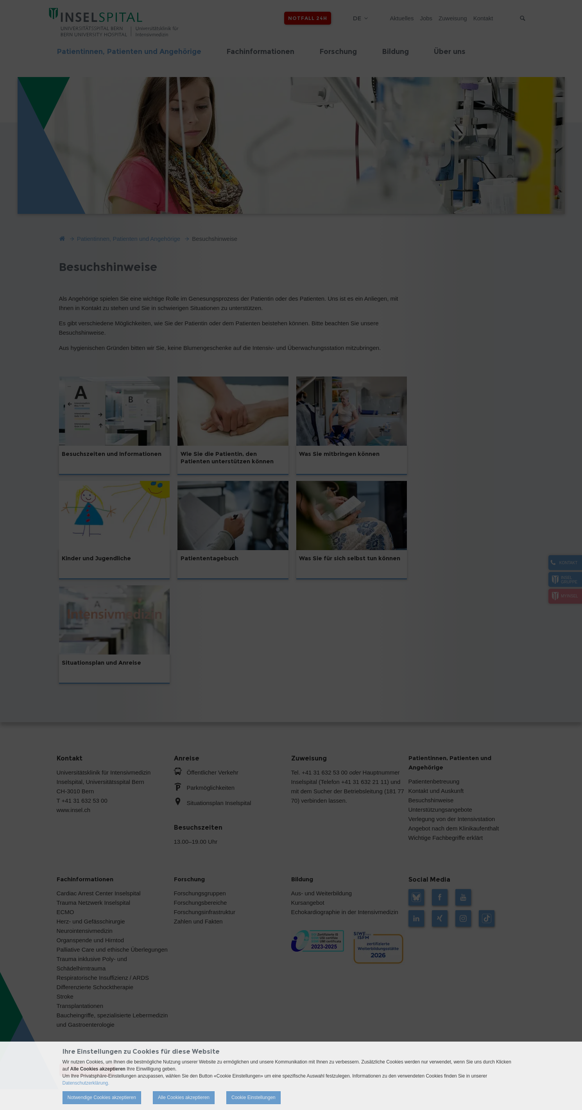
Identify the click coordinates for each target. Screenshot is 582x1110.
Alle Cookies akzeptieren (184, 1097)
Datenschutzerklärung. (86, 1083)
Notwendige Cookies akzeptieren (102, 1097)
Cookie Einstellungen (253, 1097)
